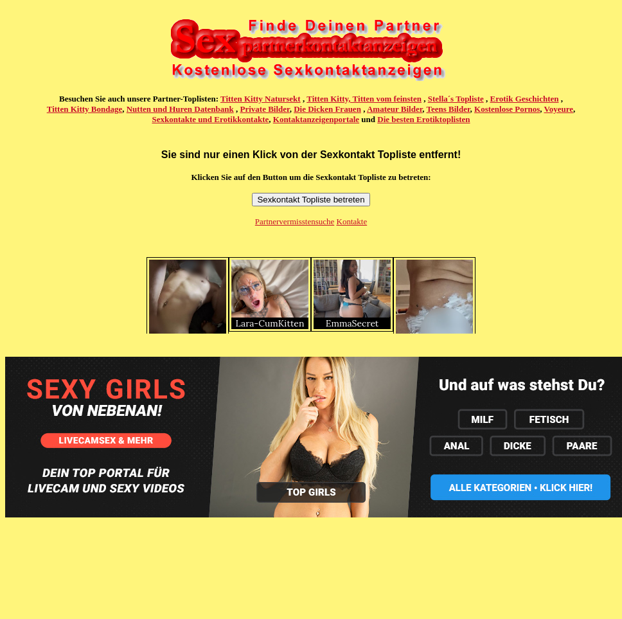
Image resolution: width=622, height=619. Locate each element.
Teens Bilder (448, 109)
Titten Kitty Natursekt (260, 98)
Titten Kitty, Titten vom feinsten (364, 98)
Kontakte (352, 221)
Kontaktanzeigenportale (316, 119)
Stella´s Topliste (456, 98)
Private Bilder (265, 109)
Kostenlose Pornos (507, 109)
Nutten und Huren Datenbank (180, 109)
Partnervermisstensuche (294, 221)
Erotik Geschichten (524, 98)
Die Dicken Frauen (327, 109)
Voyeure (559, 109)
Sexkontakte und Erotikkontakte (210, 119)
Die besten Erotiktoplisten (423, 119)
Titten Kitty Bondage (85, 109)
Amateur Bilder (394, 109)
